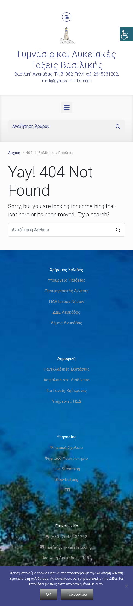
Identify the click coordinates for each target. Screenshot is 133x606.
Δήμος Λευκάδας (66, 323)
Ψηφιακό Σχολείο (66, 447)
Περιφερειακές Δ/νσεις (66, 290)
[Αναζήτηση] (66, 126)
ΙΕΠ (66, 490)
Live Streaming (66, 469)
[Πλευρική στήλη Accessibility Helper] (126, 34)
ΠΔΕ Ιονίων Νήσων (66, 301)
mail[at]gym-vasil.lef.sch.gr (66, 547)
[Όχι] (126, 586)
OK (48, 594)
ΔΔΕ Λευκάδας (66, 312)
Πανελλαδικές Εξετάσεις (66, 369)
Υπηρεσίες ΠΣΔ (66, 401)
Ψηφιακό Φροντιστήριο (66, 458)
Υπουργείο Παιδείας (66, 280)
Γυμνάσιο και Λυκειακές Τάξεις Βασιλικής (66, 59)
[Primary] (66, 107)
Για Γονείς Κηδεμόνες (66, 390)
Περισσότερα (77, 594)
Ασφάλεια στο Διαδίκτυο (66, 380)
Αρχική (14, 152)
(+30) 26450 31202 (66, 536)
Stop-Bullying (66, 479)
